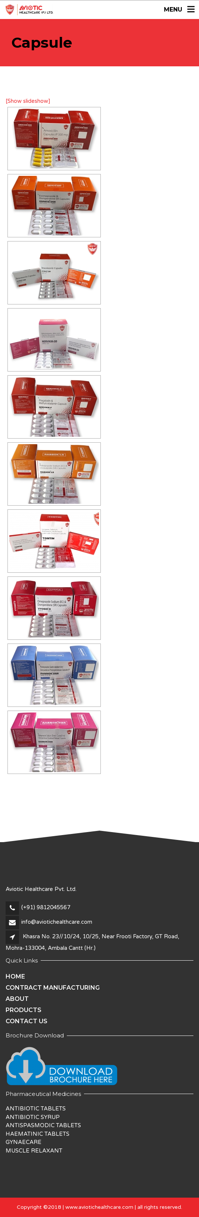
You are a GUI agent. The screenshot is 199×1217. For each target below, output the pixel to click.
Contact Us (26, 1021)
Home (15, 976)
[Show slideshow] (28, 101)
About (17, 998)
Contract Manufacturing (53, 987)
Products (23, 1010)
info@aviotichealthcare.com (56, 922)
